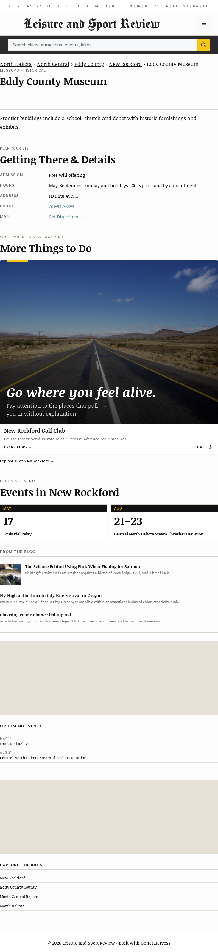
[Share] (204, 447)
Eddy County (89, 63)
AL (10, 6)
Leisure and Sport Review (92, 23)
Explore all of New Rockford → (27, 461)
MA (195, 6)
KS (147, 6)
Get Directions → (66, 216)
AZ (29, 6)
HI (105, 6)
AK (20, 6)
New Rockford (125, 63)
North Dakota (16, 63)
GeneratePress (155, 942)
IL (122, 6)
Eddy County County (18, 887)
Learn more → (18, 447)
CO (58, 6)
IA (139, 6)
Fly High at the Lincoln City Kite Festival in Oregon (51, 595)
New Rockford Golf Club (34, 430)
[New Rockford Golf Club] (109, 342)
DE (77, 6)
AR (38, 6)
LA (166, 6)
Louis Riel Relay (14, 743)
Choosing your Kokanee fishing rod (35, 614)
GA (96, 6)
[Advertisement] (109, 678)
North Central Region (19, 896)
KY (157, 6)
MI (205, 6)
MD (186, 6)
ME (175, 6)
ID (114, 6)
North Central (53, 63)
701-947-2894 (61, 206)
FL (87, 6)
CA (48, 6)
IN (130, 6)
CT (68, 6)
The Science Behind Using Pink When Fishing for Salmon (82, 566)
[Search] (203, 45)
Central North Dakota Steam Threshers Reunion (43, 757)
